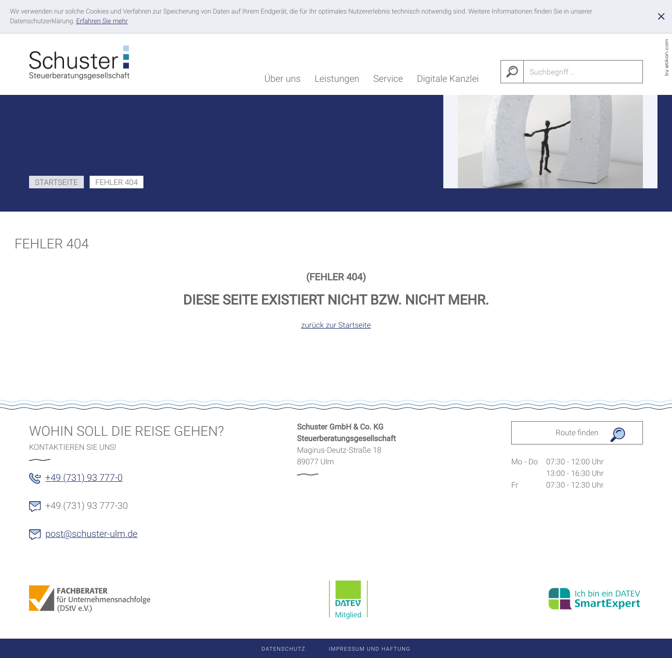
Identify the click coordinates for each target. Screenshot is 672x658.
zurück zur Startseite (336, 325)
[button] (81, 481)
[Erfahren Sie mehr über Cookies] (101, 21)
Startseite (56, 182)
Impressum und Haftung (370, 649)
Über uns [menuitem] (282, 80)
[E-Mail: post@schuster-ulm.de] (89, 537)
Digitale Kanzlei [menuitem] (448, 80)
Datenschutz (284, 649)
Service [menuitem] (388, 80)
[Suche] (583, 71)
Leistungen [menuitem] (336, 80)
